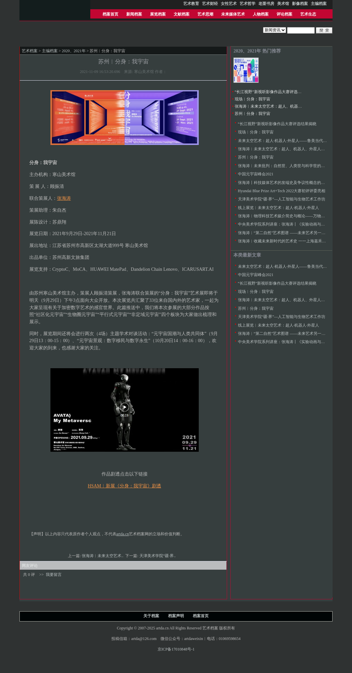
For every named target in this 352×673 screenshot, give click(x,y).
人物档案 (261, 14)
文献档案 (182, 14)
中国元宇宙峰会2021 (256, 174)
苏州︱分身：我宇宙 (252, 113)
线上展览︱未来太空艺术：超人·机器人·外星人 (278, 207)
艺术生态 (308, 14)
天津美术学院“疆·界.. (158, 555)
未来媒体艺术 (233, 14)
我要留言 (54, 574)
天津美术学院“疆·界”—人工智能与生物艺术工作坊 (282, 199)
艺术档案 (30, 51)
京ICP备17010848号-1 (176, 649)
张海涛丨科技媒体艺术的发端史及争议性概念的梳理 (283, 182)
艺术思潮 (205, 14)
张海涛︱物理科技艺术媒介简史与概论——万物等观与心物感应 (293, 216)
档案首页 (110, 14)
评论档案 (284, 14)
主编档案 (50, 51)
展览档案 (158, 14)
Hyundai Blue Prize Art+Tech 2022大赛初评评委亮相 (282, 191)
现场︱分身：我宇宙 (252, 99)
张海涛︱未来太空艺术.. (103, 555)
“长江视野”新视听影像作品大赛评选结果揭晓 (274, 91)
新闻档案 (134, 14)
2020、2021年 (74, 51)
